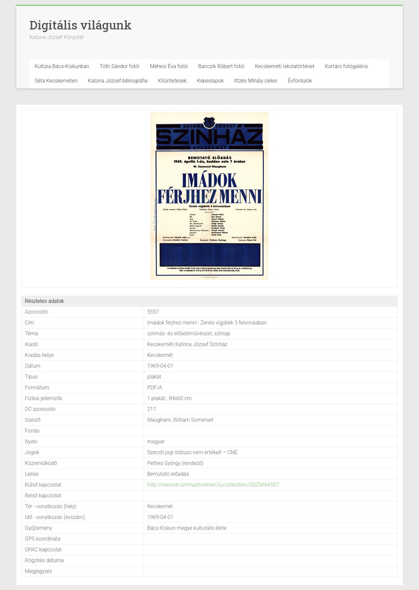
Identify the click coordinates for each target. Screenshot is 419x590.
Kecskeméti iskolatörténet (285, 66)
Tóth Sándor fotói (119, 66)
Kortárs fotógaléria (346, 66)
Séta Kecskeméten (56, 81)
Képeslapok (210, 81)
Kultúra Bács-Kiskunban (62, 66)
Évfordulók (300, 81)
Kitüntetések (172, 81)
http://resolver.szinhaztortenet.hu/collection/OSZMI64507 (213, 485)
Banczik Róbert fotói (221, 66)
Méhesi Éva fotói (169, 66)
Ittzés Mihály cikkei (255, 81)
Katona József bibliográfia (118, 81)
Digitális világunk (80, 25)
